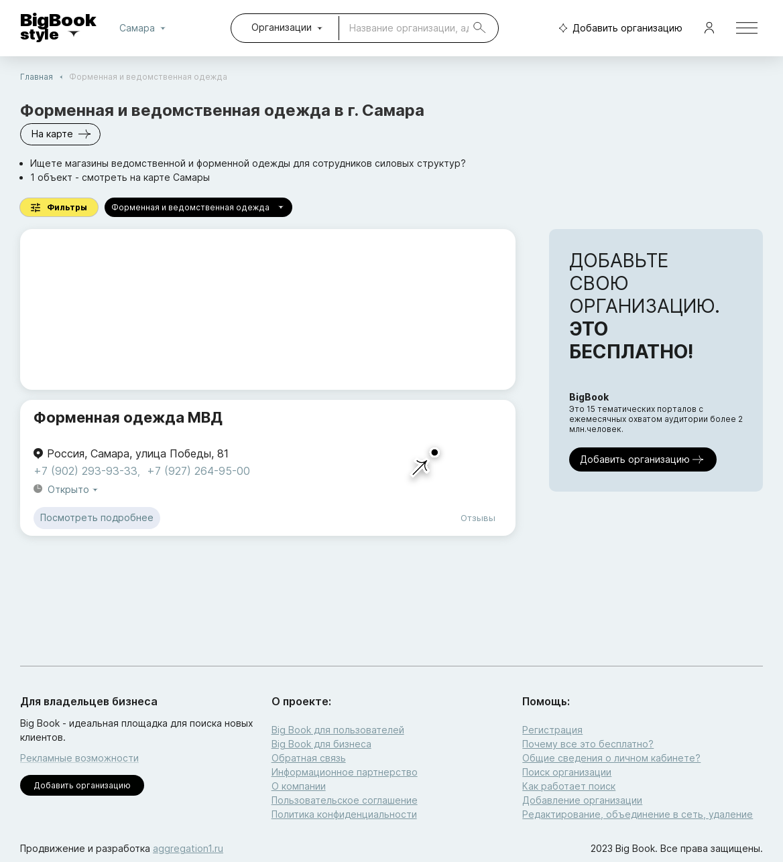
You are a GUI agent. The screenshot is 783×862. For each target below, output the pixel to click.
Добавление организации (582, 800)
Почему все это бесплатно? (588, 743)
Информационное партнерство (345, 772)
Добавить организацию (617, 28)
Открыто (73, 490)
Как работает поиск (568, 786)
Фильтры (59, 207)
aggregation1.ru (188, 848)
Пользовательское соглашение (345, 800)
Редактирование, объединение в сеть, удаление (637, 814)
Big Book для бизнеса (321, 743)
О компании (299, 786)
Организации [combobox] (281, 27)
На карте (60, 134)
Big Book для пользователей (338, 729)
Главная (36, 77)
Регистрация (552, 729)
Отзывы (478, 517)
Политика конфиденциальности (344, 814)
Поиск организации (566, 772)
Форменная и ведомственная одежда (198, 207)
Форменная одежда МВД (128, 417)
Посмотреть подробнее (97, 518)
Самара (144, 28)
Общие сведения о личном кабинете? (611, 758)
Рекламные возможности (79, 758)
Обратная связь (309, 758)
